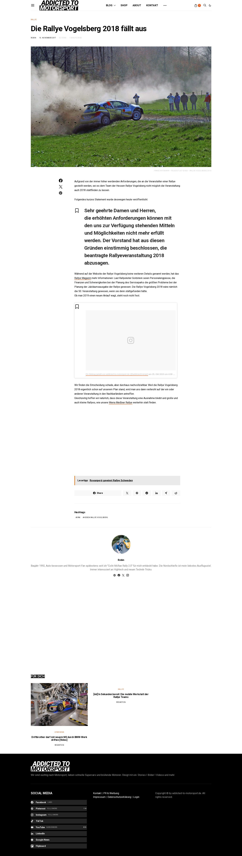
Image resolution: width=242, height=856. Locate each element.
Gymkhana (59, 732)
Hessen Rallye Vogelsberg (96, 517)
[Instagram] (59, 814)
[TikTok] (59, 821)
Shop (124, 5)
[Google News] (59, 839)
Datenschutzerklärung (119, 797)
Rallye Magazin (82, 278)
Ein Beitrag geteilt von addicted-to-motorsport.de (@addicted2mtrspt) (117, 374)
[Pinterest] (59, 808)
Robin (33, 38)
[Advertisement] (121, 622)
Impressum (99, 797)
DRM (78, 517)
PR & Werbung (111, 793)
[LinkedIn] (59, 833)
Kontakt (152, 5)
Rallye (34, 19)
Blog (109, 5)
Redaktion (59, 745)
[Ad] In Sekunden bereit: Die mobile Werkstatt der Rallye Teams (120, 696)
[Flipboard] (59, 846)
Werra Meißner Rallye (120, 402)
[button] (210, 5)
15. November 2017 (47, 38)
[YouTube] (59, 827)
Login (136, 797)
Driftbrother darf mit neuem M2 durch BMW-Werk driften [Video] (59, 738)
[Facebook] (59, 802)
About (137, 5)
